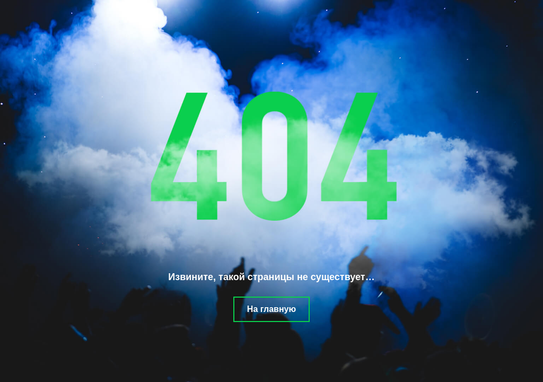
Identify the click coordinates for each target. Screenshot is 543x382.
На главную (271, 309)
